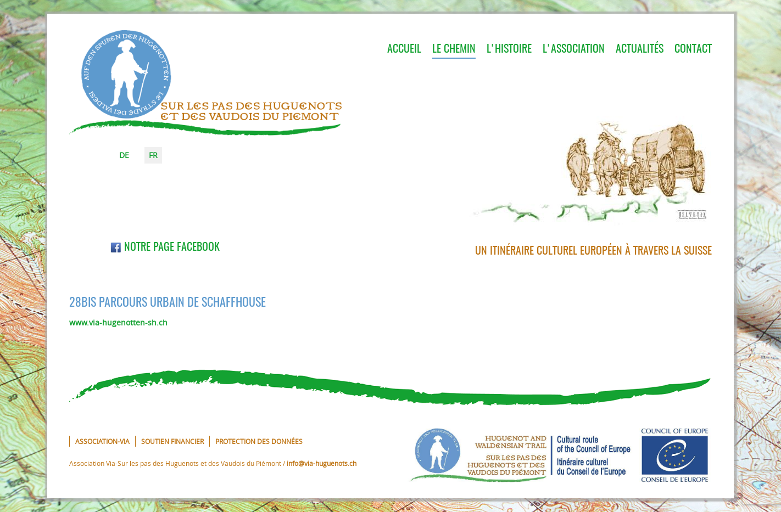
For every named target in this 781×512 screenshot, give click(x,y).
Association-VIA (102, 441)
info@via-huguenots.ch (321, 463)
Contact (693, 49)
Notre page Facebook (165, 247)
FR (153, 155)
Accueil (404, 49)
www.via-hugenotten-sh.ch (118, 322)
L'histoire (509, 49)
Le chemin (454, 49)
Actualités (639, 49)
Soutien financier (172, 441)
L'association (574, 49)
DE (124, 155)
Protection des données (259, 441)
